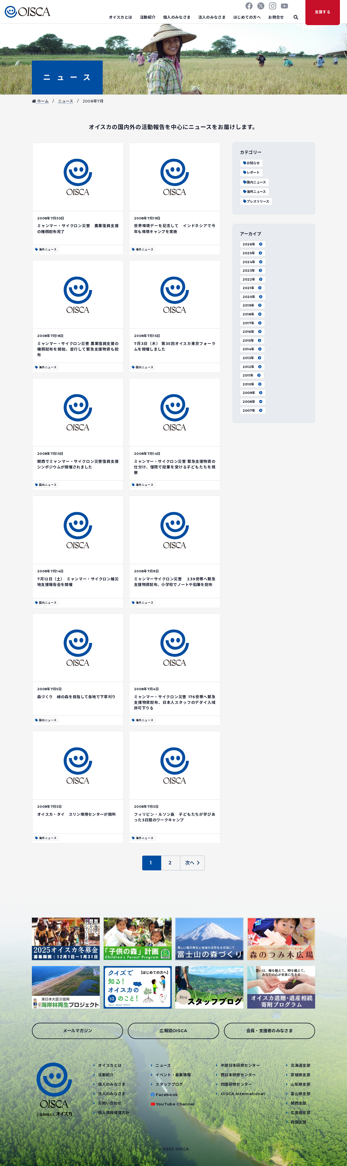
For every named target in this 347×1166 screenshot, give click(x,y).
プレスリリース (256, 201)
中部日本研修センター (240, 1065)
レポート (251, 172)
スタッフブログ (169, 1084)
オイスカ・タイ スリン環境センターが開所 (76, 814)
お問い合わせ (110, 1103)
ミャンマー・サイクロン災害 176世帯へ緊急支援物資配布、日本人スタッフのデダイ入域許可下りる (174, 702)
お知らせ (251, 163)
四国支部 (298, 1122)
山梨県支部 (300, 1084)
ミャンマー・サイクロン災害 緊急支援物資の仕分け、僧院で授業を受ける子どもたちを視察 (174, 467)
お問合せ (276, 17)
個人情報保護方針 (114, 1112)
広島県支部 (300, 1112)
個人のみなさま (177, 17)
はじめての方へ (247, 17)
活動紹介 (148, 17)
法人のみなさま (212, 17)
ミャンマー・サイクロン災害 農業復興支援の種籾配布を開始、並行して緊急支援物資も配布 (78, 349)
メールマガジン (77, 1030)
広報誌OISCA (173, 1030)
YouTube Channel (175, 1104)
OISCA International (243, 1094)
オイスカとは (120, 17)
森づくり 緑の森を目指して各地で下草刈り (76, 697)
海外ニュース (254, 192)
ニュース (67, 77)
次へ (192, 863)
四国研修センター (236, 1084)
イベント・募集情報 (173, 1075)
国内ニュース (254, 182)
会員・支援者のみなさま (269, 1030)
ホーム (40, 101)
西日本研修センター (238, 1075)
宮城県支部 (300, 1075)
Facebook (167, 1094)
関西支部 (298, 1103)
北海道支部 (300, 1065)
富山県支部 (300, 1094)
